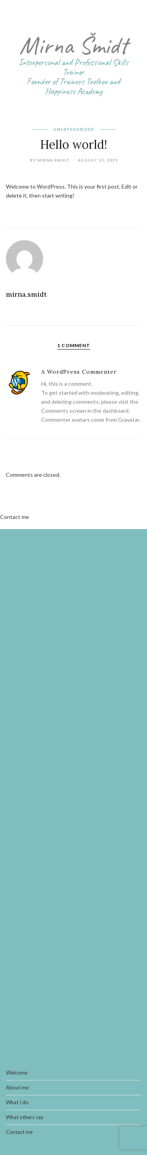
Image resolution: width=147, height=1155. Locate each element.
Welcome (16, 1072)
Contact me (14, 516)
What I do (17, 1102)
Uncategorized (73, 129)
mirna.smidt (53, 160)
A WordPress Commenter (79, 371)
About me (17, 1087)
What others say (25, 1117)
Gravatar (128, 419)
